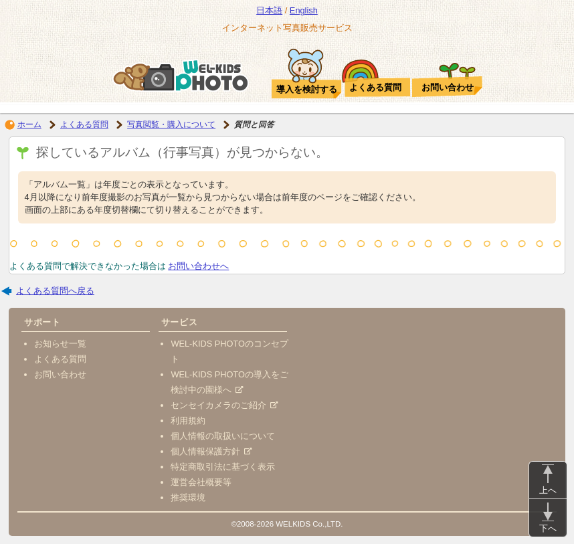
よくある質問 (84, 124)
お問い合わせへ (198, 266)
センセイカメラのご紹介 (224, 405)
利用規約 (188, 421)
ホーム (29, 124)
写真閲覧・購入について (171, 124)
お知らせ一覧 (60, 344)
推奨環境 (188, 497)
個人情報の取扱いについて (223, 436)
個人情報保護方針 (211, 451)
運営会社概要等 (201, 482)
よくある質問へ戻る (55, 291)
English (304, 10)
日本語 (269, 10)
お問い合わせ (60, 374)
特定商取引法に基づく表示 (223, 467)
